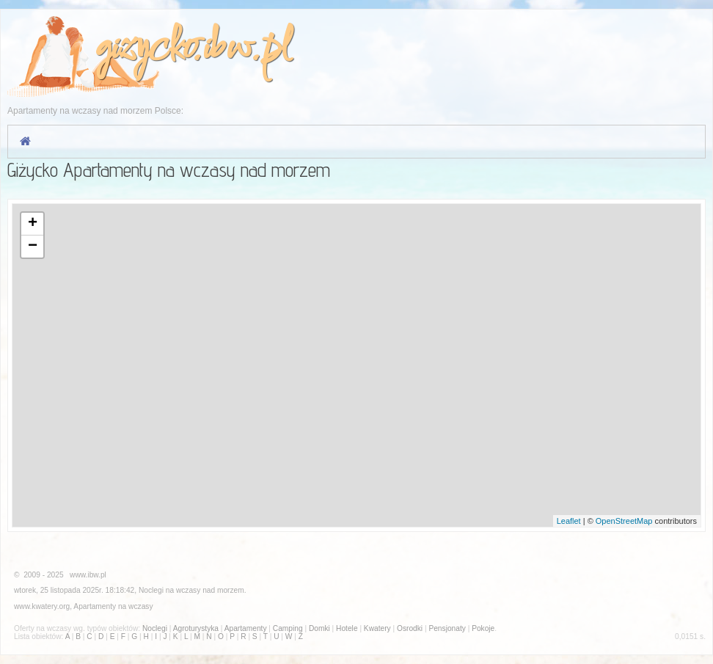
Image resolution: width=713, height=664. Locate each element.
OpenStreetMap (624, 521)
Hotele (346, 628)
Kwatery (377, 628)
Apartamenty (94, 606)
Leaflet (569, 521)
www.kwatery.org (42, 606)
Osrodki (410, 628)
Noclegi (151, 590)
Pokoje (483, 628)
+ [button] (32, 224)
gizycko (143, 48)
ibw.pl (246, 48)
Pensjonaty (446, 628)
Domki (319, 628)
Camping (288, 628)
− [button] (32, 247)
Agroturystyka (196, 628)
